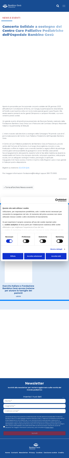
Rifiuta (12, 256)
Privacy (32, 452)
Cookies (39, 452)
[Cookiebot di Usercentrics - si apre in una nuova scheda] (56, 200)
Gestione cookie (50, 452)
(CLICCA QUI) (24, 168)
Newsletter (23, 452)
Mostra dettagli (56, 249)
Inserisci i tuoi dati (32, 397)
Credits (61, 452)
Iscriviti (34, 433)
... (63, 397)
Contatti (14, 452)
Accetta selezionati (34, 256)
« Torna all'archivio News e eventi (18, 187)
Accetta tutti (56, 256)
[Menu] (64, 6)
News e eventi (11, 17)
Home (7, 452)
